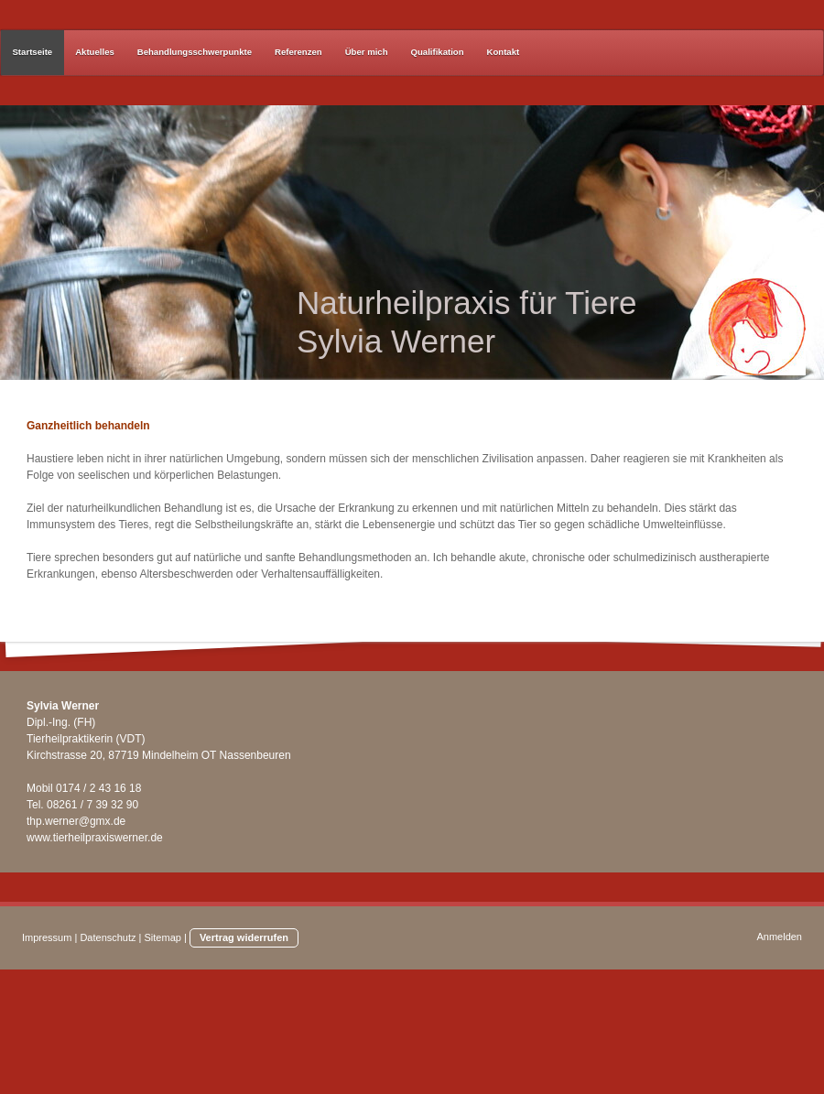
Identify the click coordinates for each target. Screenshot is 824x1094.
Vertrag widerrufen (244, 937)
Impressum (46, 937)
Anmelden (779, 936)
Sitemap (163, 937)
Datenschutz (108, 937)
